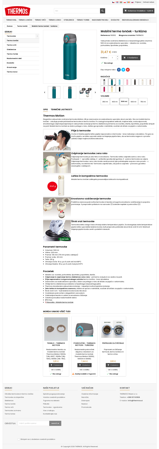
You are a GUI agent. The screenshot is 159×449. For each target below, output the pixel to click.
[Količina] (112, 57)
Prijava (138, 2)
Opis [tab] (45, 109)
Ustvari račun (148, 2)
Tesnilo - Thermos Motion (56, 344)
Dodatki (115, 20)
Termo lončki (25, 20)
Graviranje (12, 67)
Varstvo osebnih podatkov (54, 397)
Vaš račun (87, 387)
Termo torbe (83, 20)
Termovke (11, 20)
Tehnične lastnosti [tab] (61, 109)
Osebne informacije (89, 394)
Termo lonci (55, 20)
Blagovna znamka (127, 35)
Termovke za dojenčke (14, 397)
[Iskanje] (79, 10)
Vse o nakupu (48, 410)
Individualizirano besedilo (135, 20)
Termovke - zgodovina (52, 407)
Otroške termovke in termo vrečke (19, 394)
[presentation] (37, 432)
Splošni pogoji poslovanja (54, 394)
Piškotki (46, 404)
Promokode (86, 407)
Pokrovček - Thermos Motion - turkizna (84, 344)
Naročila (85, 397)
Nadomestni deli (100, 20)
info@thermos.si (135, 400)
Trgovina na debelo (51, 400)
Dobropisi (85, 400)
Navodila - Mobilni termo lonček (59, 302)
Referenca (105, 35)
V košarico (130, 57)
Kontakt (125, 387)
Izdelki (8, 31)
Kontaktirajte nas (50, 414)
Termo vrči (40, 20)
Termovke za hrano (13, 410)
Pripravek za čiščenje (113, 343)
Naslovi (84, 404)
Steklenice (69, 20)
